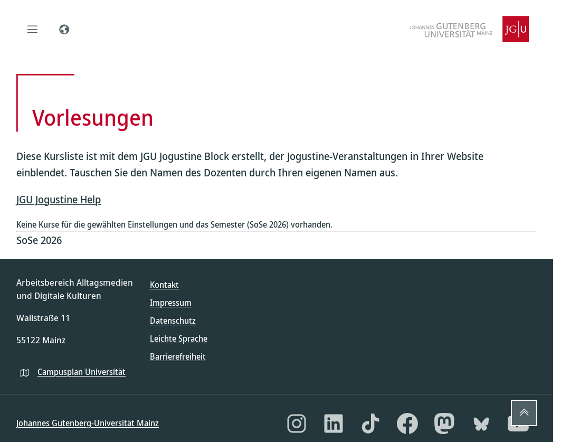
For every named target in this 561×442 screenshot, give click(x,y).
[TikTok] (370, 423)
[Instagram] (296, 423)
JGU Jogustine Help (58, 199)
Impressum (171, 302)
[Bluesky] (481, 423)
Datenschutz (173, 320)
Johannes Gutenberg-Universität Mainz (87, 423)
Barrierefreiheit (178, 356)
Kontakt (164, 284)
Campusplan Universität (81, 372)
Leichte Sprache (178, 338)
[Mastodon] (444, 423)
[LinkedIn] (333, 423)
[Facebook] (407, 423)
